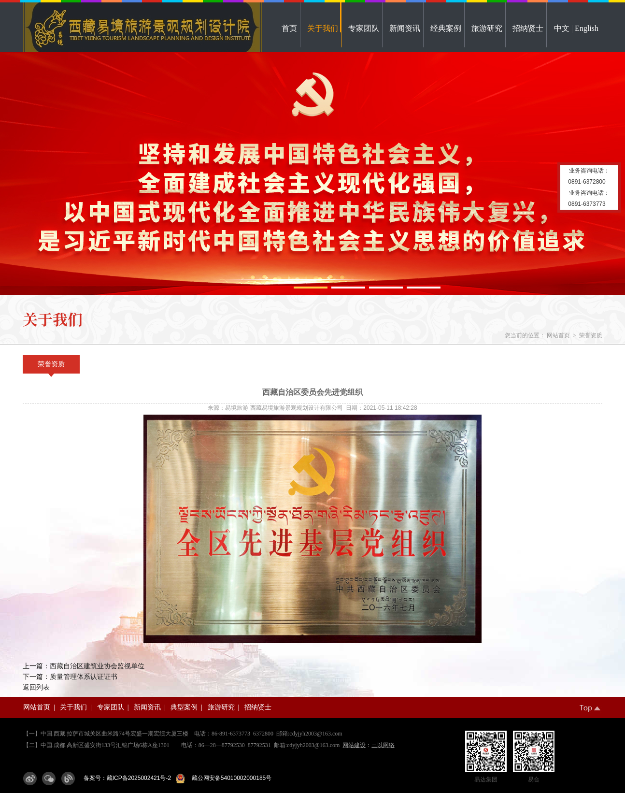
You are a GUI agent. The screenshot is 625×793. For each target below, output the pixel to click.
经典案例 (445, 28)
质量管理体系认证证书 (83, 676)
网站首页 (558, 335)
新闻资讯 (404, 28)
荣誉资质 (590, 335)
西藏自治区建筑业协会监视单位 (97, 666)
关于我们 (322, 28)
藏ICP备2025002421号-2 (139, 778)
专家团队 (363, 28)
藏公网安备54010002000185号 (229, 778)
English (586, 28)
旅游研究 (486, 28)
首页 (289, 28)
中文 (561, 28)
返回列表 (36, 687)
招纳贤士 (527, 28)
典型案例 (184, 707)
